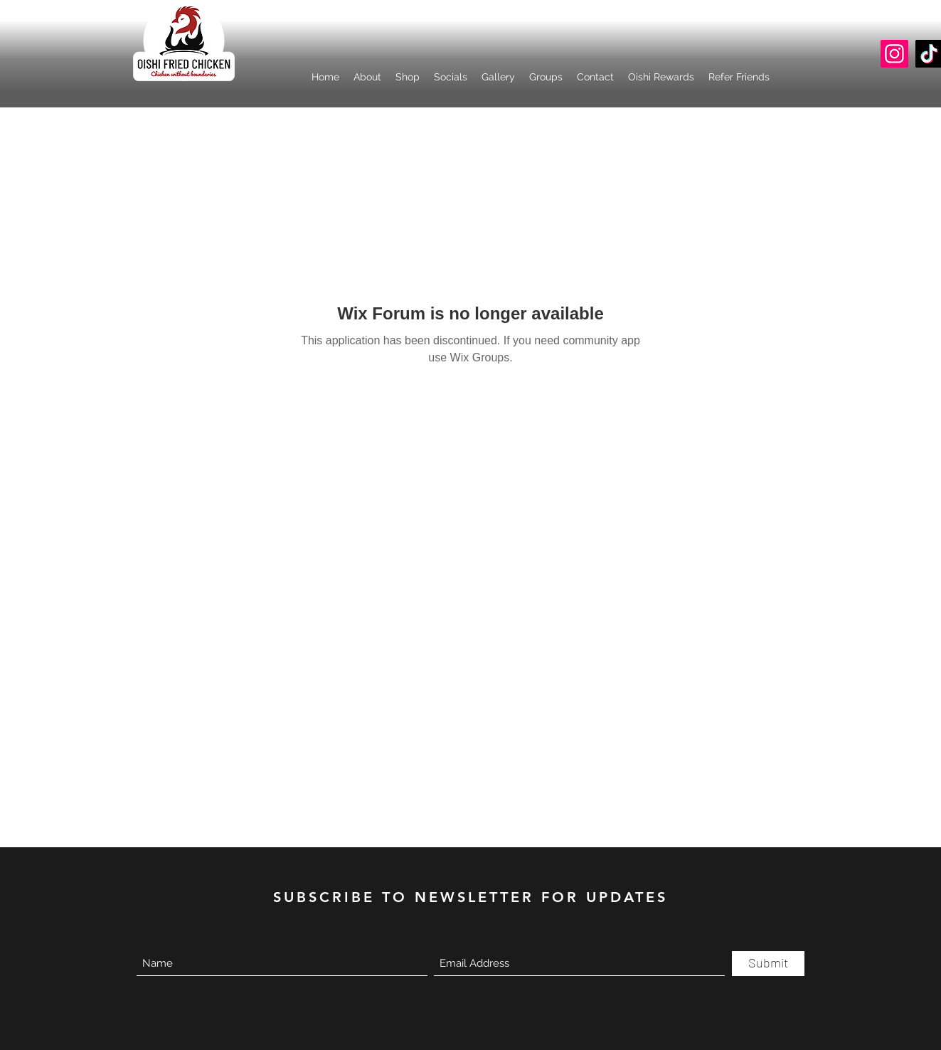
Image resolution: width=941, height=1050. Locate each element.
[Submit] (768, 963)
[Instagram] (894, 54)
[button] (450, 77)
